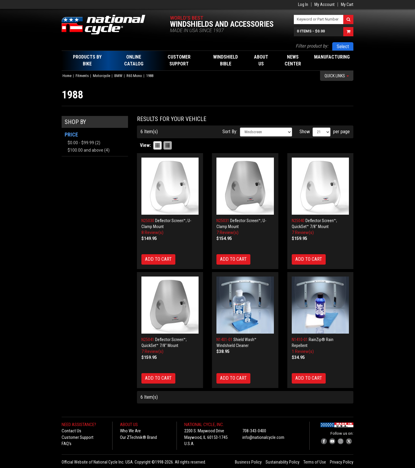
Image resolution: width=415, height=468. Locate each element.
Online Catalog (133, 60)
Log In (303, 4)
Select (343, 46)
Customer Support (77, 437)
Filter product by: (312, 46)
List (167, 145)
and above (85, 150)
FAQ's (66, 443)
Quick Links (336, 75)
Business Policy (248, 462)
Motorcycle (101, 75)
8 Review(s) (152, 232)
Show (304, 131)
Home (67, 75)
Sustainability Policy (282, 462)
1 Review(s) (303, 351)
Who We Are (130, 431)
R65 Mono (134, 75)
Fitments (82, 75)
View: (145, 145)
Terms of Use (314, 462)
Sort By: (229, 131)
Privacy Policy (341, 462)
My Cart (347, 4)
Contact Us (71, 431)
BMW (118, 75)
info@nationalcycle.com (263, 437)
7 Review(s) (227, 232)
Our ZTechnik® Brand (138, 437)
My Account (324, 4)
